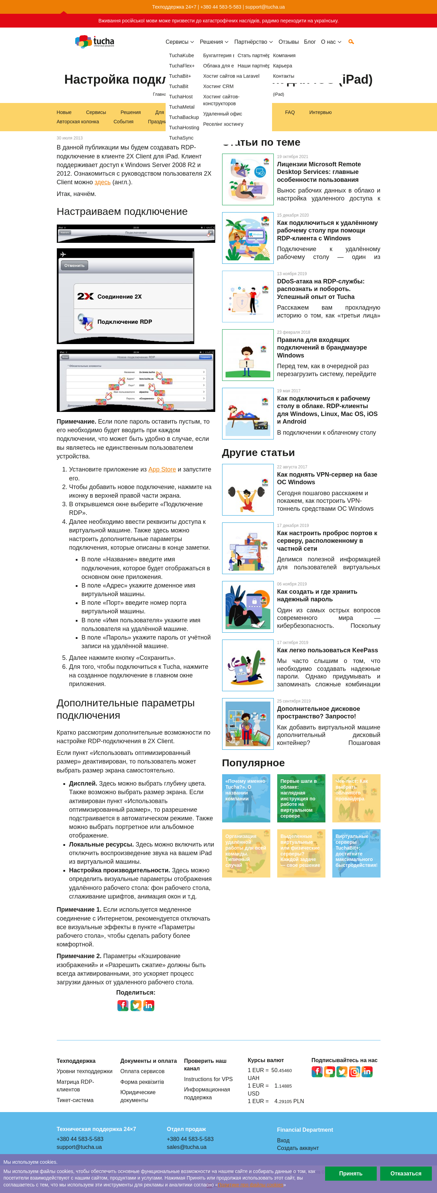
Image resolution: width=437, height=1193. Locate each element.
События (124, 121)
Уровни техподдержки (85, 1071)
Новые (64, 112)
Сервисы (177, 47)
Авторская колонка (78, 121)
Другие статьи (258, 452)
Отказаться (406, 1173)
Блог (310, 47)
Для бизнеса (169, 112)
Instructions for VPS (208, 1079)
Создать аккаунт (298, 1148)
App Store (162, 469)
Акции (193, 121)
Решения (131, 112)
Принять (351, 1173)
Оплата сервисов (143, 1071)
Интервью (320, 112)
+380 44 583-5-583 (220, 7)
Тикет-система (75, 1100)
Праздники (160, 121)
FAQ (290, 112)
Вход (283, 1140)
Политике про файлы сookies (250, 1184)
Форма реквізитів (142, 1082)
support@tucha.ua (265, 7)
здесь (103, 182)
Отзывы (289, 47)
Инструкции (257, 112)
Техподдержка (214, 112)
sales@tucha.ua (187, 1147)
